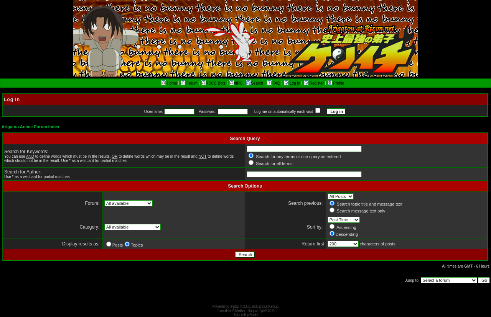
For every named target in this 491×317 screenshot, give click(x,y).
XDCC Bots (213, 83)
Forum (189, 83)
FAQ (274, 83)
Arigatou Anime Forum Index (30, 126)
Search (254, 83)
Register (314, 83)
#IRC (236, 83)
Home (169, 83)
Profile (336, 83)
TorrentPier (224, 311)
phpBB (234, 306)
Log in (292, 83)
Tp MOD (265, 311)
